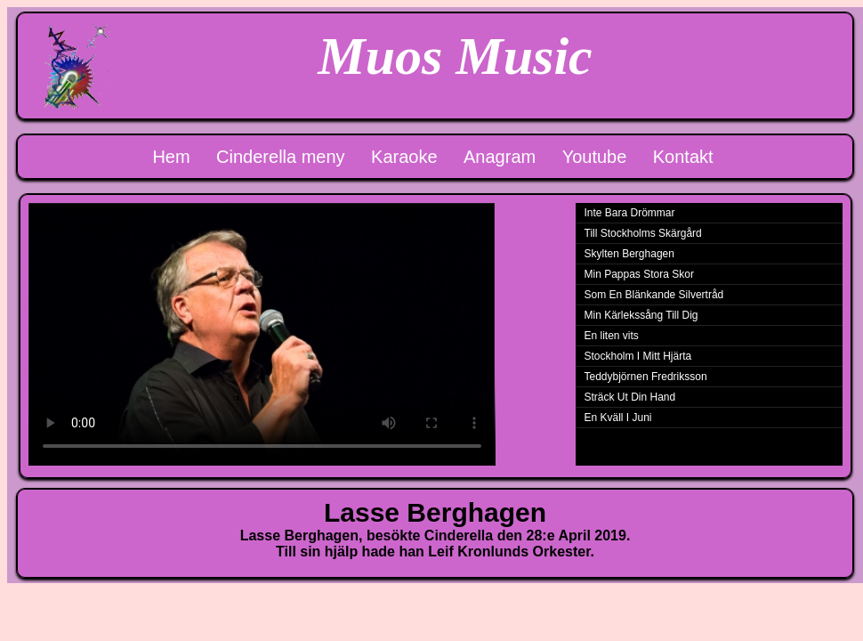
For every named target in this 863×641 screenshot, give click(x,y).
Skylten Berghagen (629, 253)
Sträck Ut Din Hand (630, 397)
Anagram (500, 156)
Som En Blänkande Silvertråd (654, 294)
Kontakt (683, 156)
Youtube (594, 156)
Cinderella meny (280, 156)
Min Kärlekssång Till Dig (641, 315)
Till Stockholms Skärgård (643, 233)
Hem (171, 156)
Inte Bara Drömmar (630, 213)
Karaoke (404, 156)
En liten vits (612, 335)
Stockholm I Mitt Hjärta (638, 356)
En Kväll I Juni (618, 417)
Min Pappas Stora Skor (639, 274)
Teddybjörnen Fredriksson (646, 376)
